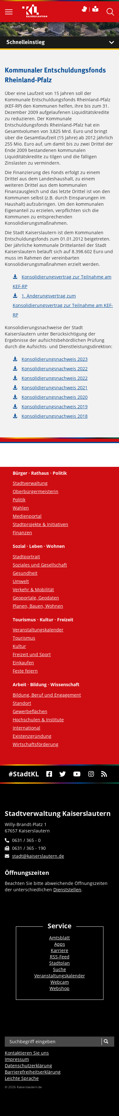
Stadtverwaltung (30, 483)
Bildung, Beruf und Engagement (47, 695)
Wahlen (21, 508)
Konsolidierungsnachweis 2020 (55, 397)
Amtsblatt (59, 938)
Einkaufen (23, 663)
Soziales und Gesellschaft (40, 565)
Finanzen (22, 533)
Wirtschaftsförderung (35, 744)
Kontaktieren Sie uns (27, 1053)
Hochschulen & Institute (38, 720)
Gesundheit (25, 573)
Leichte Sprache (22, 1078)
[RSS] (103, 774)
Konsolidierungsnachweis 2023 (55, 359)
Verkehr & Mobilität (33, 589)
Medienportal (27, 516)
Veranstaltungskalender (38, 630)
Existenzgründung (32, 736)
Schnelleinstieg (62, 42)
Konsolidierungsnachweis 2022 (55, 369)
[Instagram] (90, 774)
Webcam (59, 982)
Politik (19, 500)
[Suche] (106, 1041)
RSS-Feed (59, 957)
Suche (59, 969)
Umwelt (21, 581)
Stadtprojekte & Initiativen (40, 524)
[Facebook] (49, 774)
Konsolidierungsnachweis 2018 (55, 416)
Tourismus (24, 638)
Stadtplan (59, 963)
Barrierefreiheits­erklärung (33, 1072)
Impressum (17, 1059)
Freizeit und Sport (32, 654)
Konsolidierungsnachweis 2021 (55, 388)
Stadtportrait (26, 557)
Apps (59, 944)
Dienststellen (67, 890)
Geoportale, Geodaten (36, 598)
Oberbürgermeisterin (35, 491)
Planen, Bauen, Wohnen (38, 606)
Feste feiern (25, 671)
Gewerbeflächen (30, 711)
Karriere (59, 950)
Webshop (59, 988)
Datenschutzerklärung (28, 1066)
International (26, 728)
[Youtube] (77, 774)
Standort (22, 703)
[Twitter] (63, 774)
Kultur (19, 646)
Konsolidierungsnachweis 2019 (55, 407)
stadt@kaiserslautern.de (38, 856)
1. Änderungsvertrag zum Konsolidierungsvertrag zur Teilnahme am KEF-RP (63, 305)
